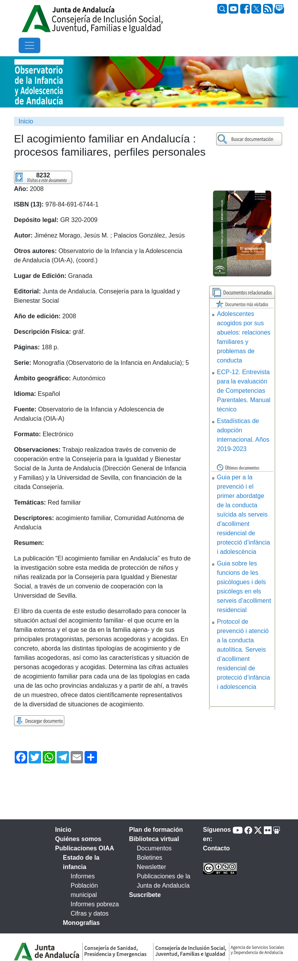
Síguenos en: (217, 834)
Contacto (216, 848)
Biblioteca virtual (154, 839)
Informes (83, 876)
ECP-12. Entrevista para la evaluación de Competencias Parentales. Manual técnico (243, 391)
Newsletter (151, 867)
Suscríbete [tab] (145, 895)
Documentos (154, 848)
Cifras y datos (90, 913)
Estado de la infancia (81, 862)
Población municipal (84, 890)
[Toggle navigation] (29, 45)
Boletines (150, 857)
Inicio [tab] (63, 829)
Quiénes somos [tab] (78, 839)
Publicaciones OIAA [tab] (84, 848)
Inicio (26, 121)
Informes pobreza (95, 904)
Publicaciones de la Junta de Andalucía (164, 881)
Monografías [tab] (81, 922)
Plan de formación (156, 829)
